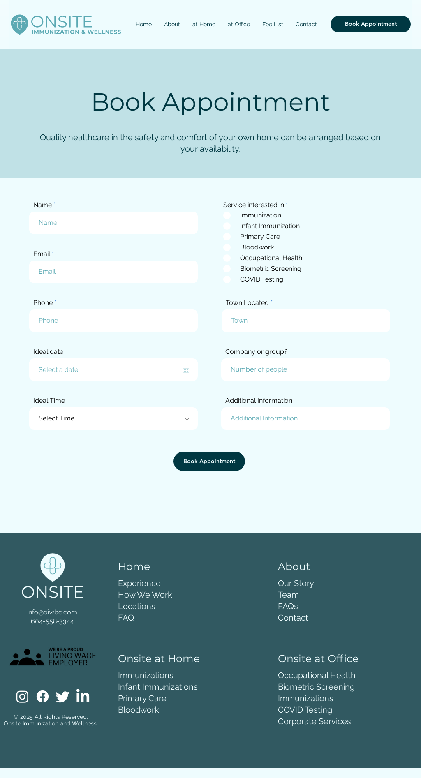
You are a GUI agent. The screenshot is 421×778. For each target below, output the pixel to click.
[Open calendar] (186, 370)
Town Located (247, 303)
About (294, 566)
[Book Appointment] (371, 24)
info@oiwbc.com (52, 612)
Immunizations (145, 675)
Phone (43, 303)
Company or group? (256, 352)
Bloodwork (138, 710)
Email (41, 254)
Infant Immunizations (158, 687)
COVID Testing (305, 710)
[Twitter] (63, 696)
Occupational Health (317, 675)
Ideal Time (49, 400)
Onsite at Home (159, 658)
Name (42, 205)
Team (288, 595)
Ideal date (48, 352)
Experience (139, 583)
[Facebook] (43, 696)
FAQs (288, 606)
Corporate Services (314, 721)
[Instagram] (22, 696)
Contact (293, 618)
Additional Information (258, 400)
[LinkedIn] (83, 696)
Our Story (296, 583)
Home (134, 566)
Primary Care (142, 698)
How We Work (145, 595)
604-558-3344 (52, 621)
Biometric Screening (316, 687)
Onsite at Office (318, 658)
